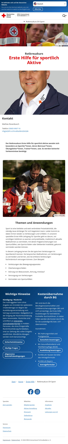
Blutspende (28, 419)
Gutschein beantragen (50, 340)
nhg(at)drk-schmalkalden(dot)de (15, 131)
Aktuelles (48, 408)
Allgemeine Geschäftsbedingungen (15, 355)
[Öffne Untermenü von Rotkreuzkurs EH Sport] (34, 21)
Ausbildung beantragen (50, 350)
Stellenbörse (28, 415)
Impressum (6, 428)
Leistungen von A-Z (51, 412)
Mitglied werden (29, 405)
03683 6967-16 (14, 128)
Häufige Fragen (11, 348)
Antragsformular (47, 364)
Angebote (48, 405)
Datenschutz (7, 431)
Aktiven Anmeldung (30, 408)
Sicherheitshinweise (13, 342)
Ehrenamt (27, 412)
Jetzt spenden (7, 405)
